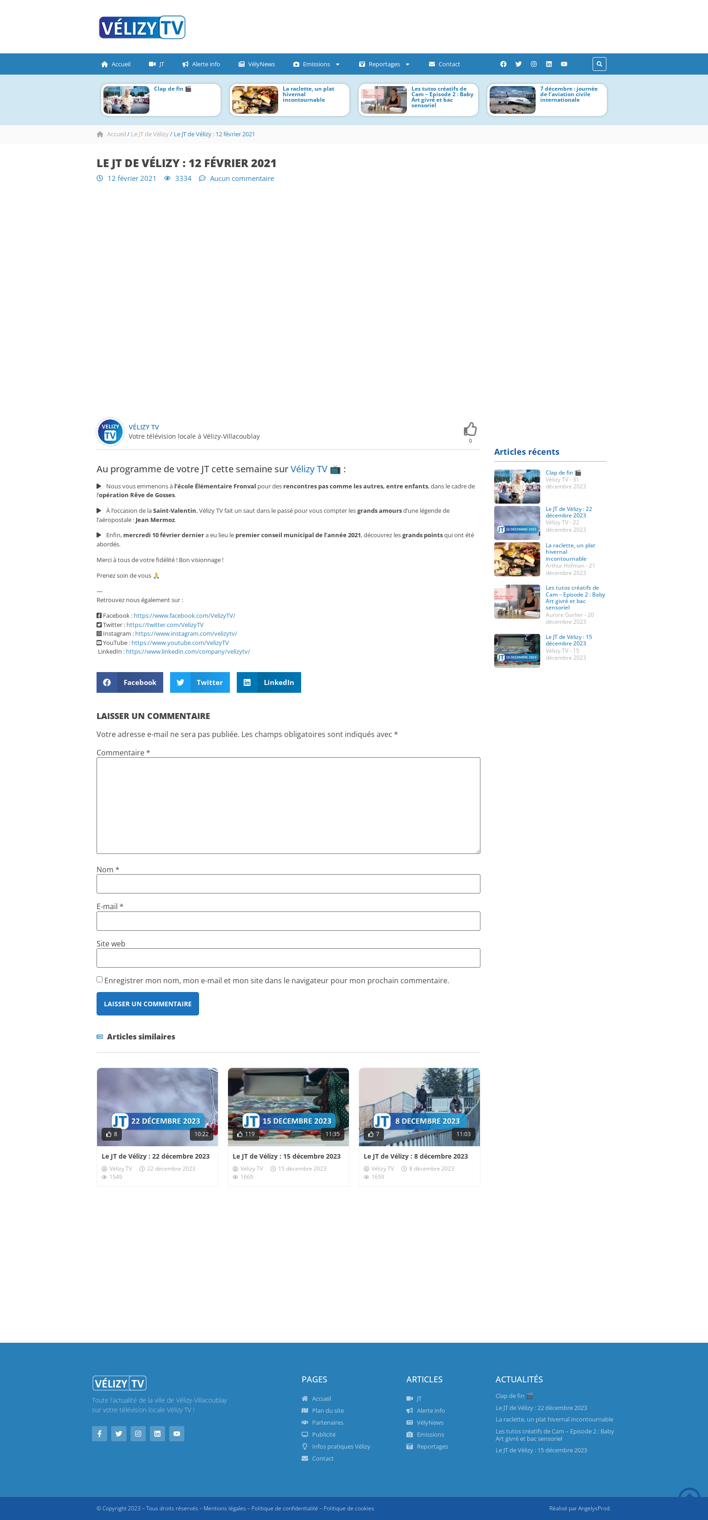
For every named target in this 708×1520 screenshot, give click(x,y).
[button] (599, 64)
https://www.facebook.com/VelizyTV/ (184, 615)
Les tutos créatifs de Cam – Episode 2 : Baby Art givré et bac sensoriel (442, 97)
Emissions (317, 64)
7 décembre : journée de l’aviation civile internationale (569, 94)
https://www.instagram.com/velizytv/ (186, 633)
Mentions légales (225, 1508)
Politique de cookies (349, 1508)
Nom (108, 869)
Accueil (116, 64)
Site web (111, 943)
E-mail (110, 906)
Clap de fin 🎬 (173, 89)
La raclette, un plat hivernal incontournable (554, 1419)
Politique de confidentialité (284, 1508)
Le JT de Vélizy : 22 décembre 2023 (156, 1156)
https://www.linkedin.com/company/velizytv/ (188, 651)
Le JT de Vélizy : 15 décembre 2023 (287, 1156)
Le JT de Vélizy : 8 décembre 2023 (416, 1156)
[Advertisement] (379, 25)
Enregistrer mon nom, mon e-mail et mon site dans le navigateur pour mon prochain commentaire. (276, 980)
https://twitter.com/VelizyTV (165, 625)
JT (156, 64)
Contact (444, 64)
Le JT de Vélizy (150, 134)
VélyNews (257, 64)
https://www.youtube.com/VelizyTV (180, 642)
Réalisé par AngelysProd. (580, 1508)
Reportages (385, 64)
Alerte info (201, 64)
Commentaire (123, 752)
